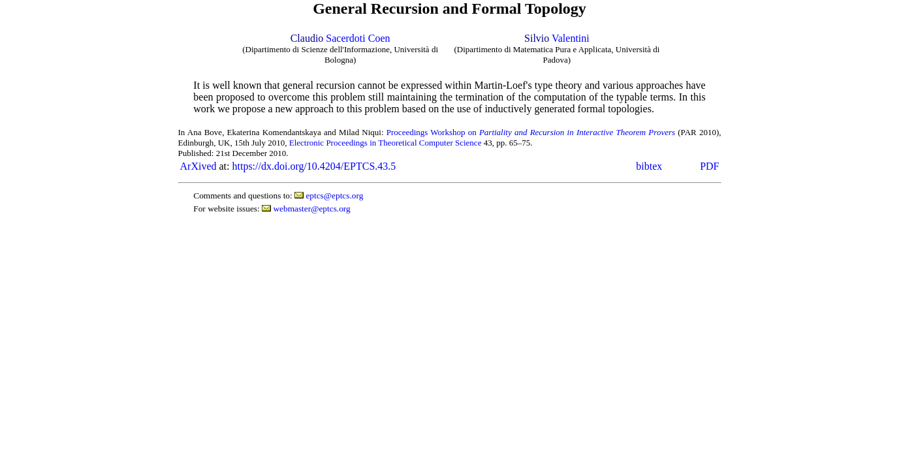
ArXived (198, 166)
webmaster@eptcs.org (311, 208)
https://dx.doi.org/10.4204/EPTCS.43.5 (314, 166)
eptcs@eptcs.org (334, 195)
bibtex (649, 166)
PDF (709, 166)
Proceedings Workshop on (530, 132)
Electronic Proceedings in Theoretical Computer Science (385, 143)
